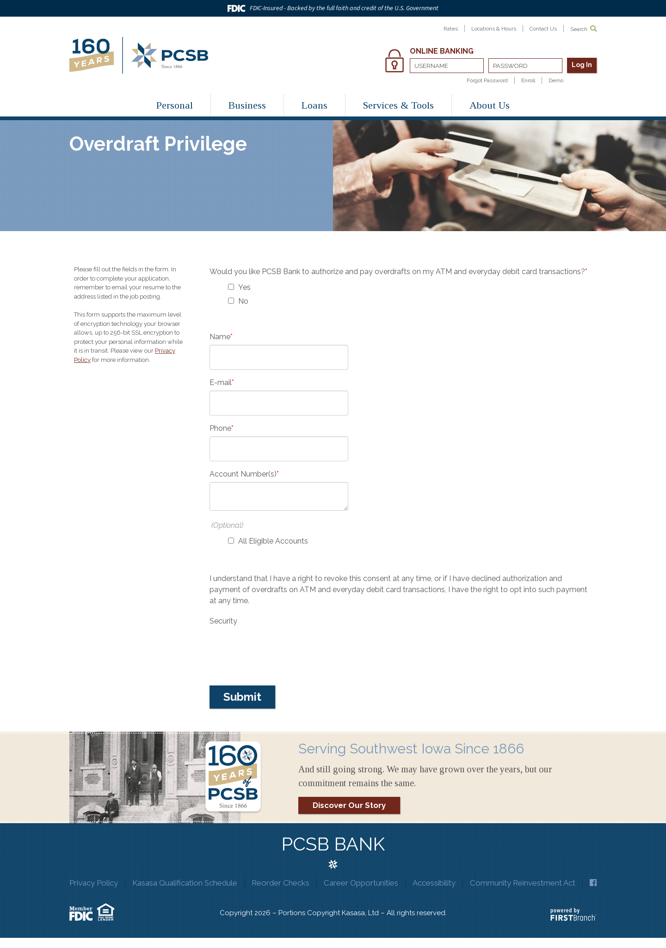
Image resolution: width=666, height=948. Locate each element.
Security (223, 621)
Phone (220, 428)
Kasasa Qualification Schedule (187, 882)
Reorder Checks (284, 882)
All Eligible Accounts (273, 541)
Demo (556, 80)
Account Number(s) (243, 474)
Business (247, 105)
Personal (174, 105)
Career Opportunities (364, 882)
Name (220, 336)
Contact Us (543, 28)
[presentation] (280, 647)
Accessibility (437, 882)
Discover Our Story (349, 805)
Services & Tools (398, 105)
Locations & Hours (493, 28)
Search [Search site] (583, 28)
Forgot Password (487, 80)
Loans (314, 105)
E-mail (221, 382)
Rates (450, 28)
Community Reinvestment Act (527, 882)
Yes (244, 287)
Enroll (528, 80)
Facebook (333, 895)
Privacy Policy (96, 882)
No (243, 301)
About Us (489, 105)
